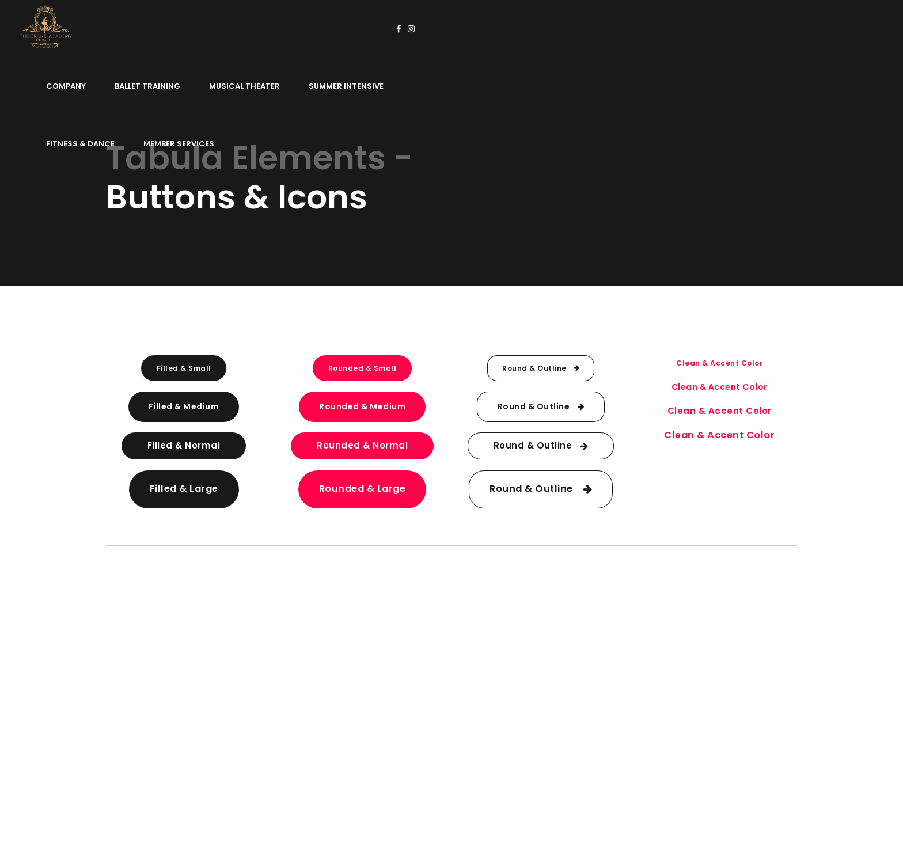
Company (235, 28)
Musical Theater (413, 28)
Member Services (713, 28)
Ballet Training (316, 28)
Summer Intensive (514, 28)
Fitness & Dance (615, 28)
